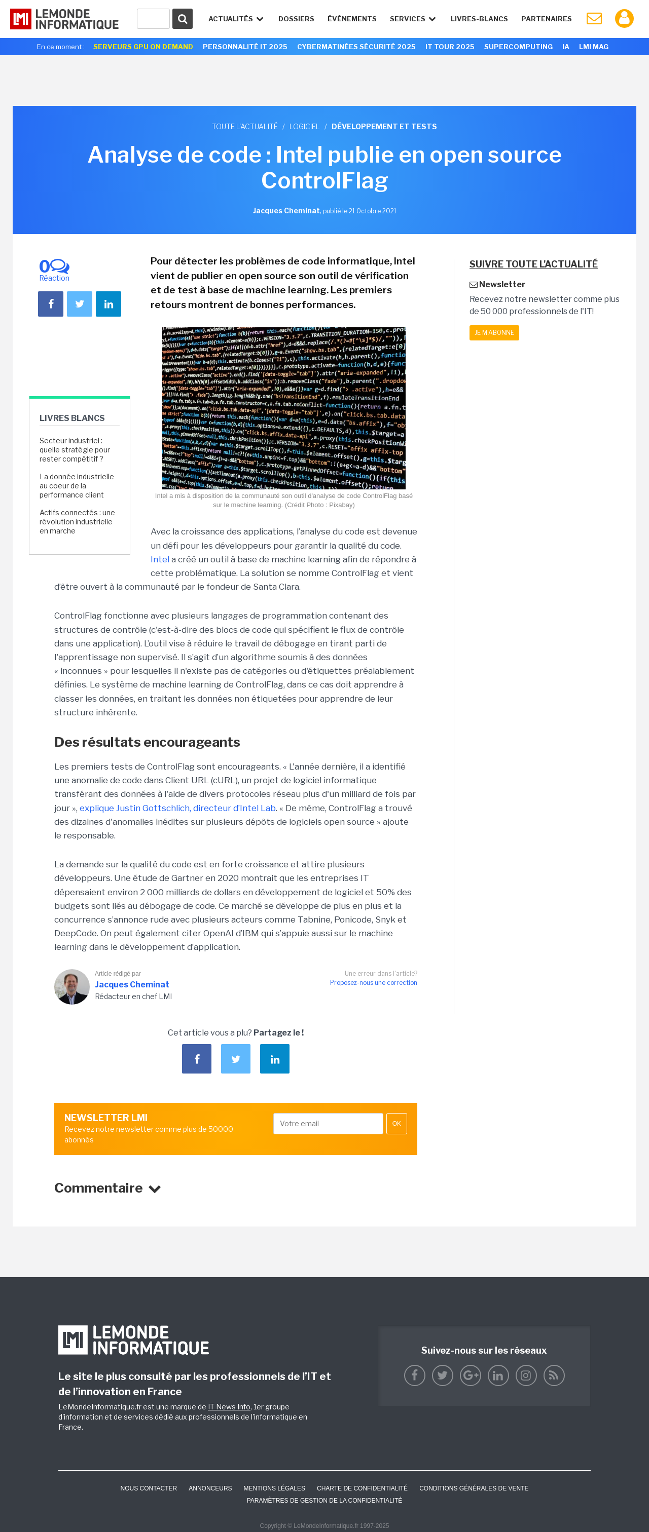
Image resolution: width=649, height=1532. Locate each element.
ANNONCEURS (210, 1488)
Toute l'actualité (245, 126)
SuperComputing (518, 47)
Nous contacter (148, 1488)
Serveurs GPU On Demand (143, 47)
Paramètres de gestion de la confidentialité (325, 1500)
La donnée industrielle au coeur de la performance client (77, 485)
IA (565, 47)
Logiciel (305, 126)
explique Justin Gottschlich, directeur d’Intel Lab (178, 808)
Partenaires (546, 19)
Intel (160, 559)
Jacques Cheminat (132, 984)
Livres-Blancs (479, 19)
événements (352, 19)
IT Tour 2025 (450, 47)
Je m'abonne (494, 332)
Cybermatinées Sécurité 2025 (356, 47)
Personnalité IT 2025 (245, 47)
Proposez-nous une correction (373, 982)
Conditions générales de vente (473, 1488)
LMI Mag (593, 47)
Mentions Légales (274, 1488)
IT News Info (229, 1406)
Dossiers (296, 19)
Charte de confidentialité (362, 1488)
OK (396, 1123)
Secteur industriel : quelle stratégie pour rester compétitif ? (75, 449)
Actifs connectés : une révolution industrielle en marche (77, 521)
